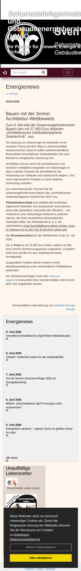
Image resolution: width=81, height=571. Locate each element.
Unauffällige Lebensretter (19, 470)
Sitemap (50, 568)
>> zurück (12, 93)
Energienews (19, 321)
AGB (40, 568)
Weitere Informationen (40, 547)
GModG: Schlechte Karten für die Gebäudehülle (34, 357)
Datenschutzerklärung (25, 539)
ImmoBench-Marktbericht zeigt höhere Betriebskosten (38, 335)
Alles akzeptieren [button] (40, 557)
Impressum (21, 534)
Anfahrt (29, 568)
